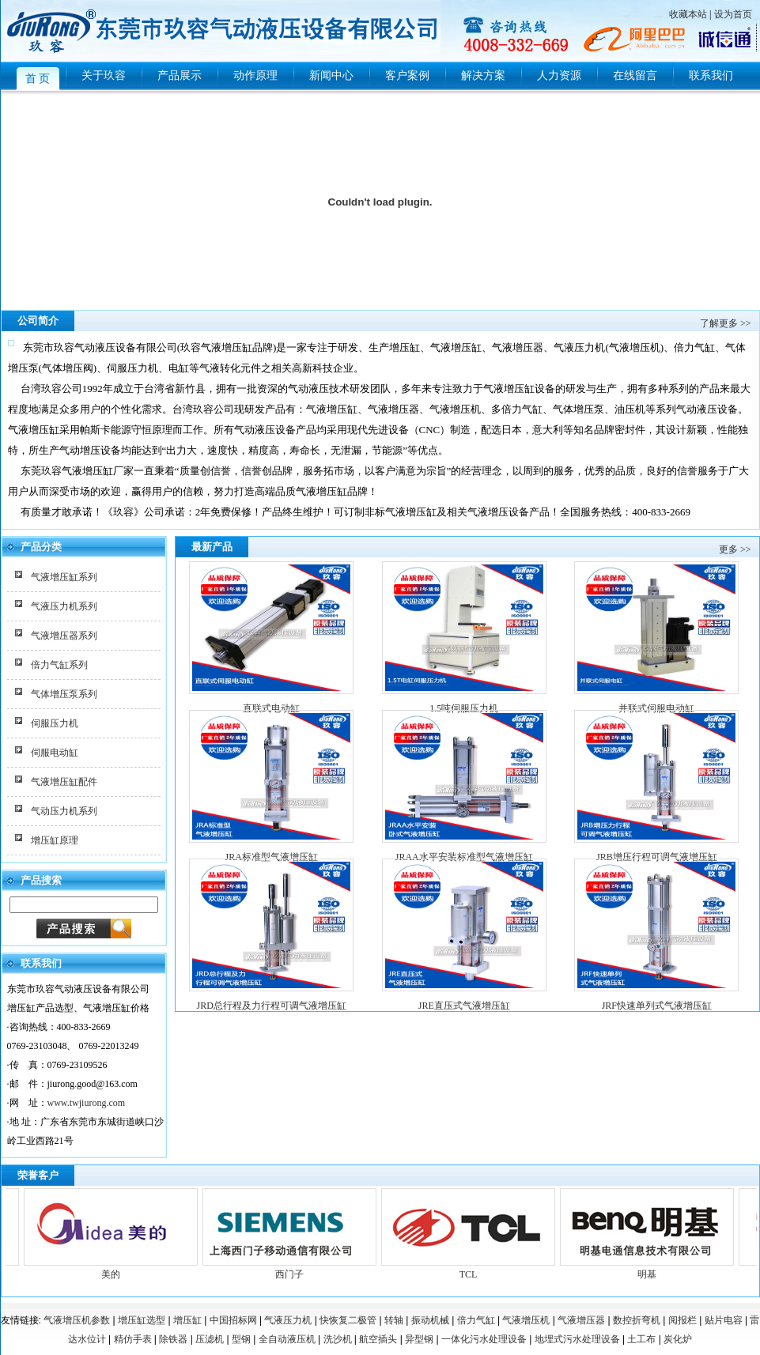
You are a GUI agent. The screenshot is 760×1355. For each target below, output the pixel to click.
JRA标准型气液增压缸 (271, 856)
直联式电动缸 (271, 708)
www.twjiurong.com (86, 1102)
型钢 (241, 1339)
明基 (650, 1268)
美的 (114, 1268)
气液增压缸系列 (64, 577)
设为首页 (733, 14)
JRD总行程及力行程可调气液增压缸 (271, 1005)
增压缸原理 (54, 840)
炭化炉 (678, 1339)
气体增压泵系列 (64, 694)
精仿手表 (133, 1339)
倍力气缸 (476, 1320)
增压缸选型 (141, 1320)
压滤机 (209, 1339)
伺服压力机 (54, 723)
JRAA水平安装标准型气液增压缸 (464, 856)
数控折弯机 (636, 1320)
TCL (471, 1268)
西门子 (293, 1268)
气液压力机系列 (64, 606)
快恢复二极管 (348, 1320)
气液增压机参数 (76, 1320)
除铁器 (173, 1339)
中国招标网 (233, 1320)
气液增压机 (526, 1320)
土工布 (641, 1339)
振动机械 (430, 1320)
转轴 (393, 1320)
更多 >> (735, 549)
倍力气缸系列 (59, 664)
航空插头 (378, 1339)
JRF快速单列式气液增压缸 (657, 1005)
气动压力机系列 (64, 811)
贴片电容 (724, 1320)
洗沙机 (337, 1339)
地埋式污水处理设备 (577, 1339)
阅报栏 (682, 1320)
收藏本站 (688, 14)
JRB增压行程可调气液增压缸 (656, 856)
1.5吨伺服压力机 (463, 708)
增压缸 (187, 1320)
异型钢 (419, 1339)
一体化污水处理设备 (484, 1339)
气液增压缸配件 (64, 781)
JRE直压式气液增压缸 (464, 1005)
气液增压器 (581, 1320)
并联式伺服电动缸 (656, 708)
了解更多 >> (725, 323)
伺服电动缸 (54, 752)
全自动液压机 (287, 1339)
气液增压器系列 (64, 635)
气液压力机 (288, 1320)
